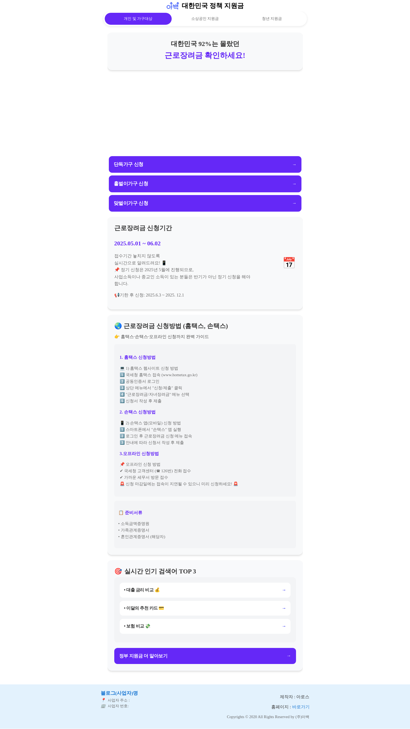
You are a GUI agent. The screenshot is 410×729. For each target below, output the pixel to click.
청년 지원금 (272, 19)
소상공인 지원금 (205, 19)
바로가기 (301, 706)
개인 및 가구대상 (138, 19)
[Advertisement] (205, 114)
